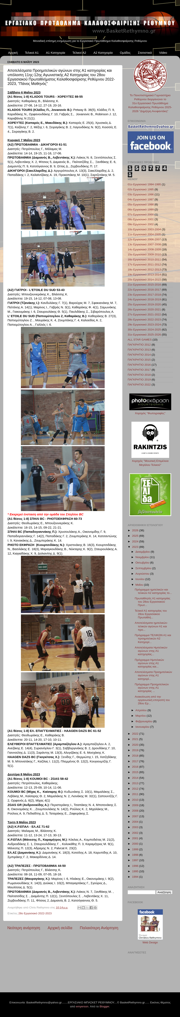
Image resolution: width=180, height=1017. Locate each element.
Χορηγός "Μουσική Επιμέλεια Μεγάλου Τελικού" (150, 460)
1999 (135, 849)
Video (163, 52)
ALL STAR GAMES (140, 339)
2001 (135, 838)
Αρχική (13, 52)
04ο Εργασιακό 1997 (141, 199)
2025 (135, 535)
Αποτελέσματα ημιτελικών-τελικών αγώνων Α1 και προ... (151, 626)
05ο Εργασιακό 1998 (141, 204)
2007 (135, 816)
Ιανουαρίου (142, 726)
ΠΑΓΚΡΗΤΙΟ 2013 (139, 349)
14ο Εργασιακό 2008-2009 (144, 249)
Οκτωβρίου (142, 562)
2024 (135, 541)
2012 (135, 788)
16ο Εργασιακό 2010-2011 (144, 259)
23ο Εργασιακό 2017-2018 (144, 294)
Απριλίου (141, 710)
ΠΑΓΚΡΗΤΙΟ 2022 (139, 384)
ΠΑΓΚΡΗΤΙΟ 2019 (139, 379)
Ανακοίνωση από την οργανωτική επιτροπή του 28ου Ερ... (152, 700)
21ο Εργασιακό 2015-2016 (144, 284)
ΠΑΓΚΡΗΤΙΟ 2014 (139, 354)
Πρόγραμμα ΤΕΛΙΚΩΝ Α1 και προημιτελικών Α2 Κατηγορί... (153, 638)
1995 (135, 871)
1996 (135, 865)
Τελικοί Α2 (79, 52)
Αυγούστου (142, 573)
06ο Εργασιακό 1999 (141, 209)
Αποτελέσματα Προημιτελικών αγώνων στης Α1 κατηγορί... (153, 675)
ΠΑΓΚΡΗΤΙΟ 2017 (139, 369)
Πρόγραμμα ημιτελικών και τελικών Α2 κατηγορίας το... (153, 591)
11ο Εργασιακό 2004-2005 (144, 234)
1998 (135, 854)
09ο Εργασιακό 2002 (141, 224)
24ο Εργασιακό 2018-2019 (144, 299)
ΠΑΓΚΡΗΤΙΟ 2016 (139, 364)
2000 (135, 843)
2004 (135, 821)
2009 (135, 805)
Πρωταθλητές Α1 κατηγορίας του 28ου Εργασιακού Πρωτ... (152, 602)
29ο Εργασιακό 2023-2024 (144, 324)
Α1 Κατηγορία (55, 52)
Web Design (150, 942)
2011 (135, 794)
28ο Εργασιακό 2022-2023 (35, 913)
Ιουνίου (140, 579)
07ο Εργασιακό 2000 (141, 214)
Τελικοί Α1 (32, 52)
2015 (135, 772)
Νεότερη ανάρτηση (23, 928)
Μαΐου (139, 584)
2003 (135, 827)
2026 (135, 530)
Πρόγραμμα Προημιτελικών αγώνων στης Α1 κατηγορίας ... (152, 688)
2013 (135, 783)
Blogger (104, 1006)
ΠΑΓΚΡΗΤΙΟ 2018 (139, 374)
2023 (135, 546)
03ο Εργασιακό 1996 (141, 194)
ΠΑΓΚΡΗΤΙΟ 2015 (139, 359)
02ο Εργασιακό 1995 (141, 189)
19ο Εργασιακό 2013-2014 (144, 274)
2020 (135, 744)
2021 (135, 739)
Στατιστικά (145, 52)
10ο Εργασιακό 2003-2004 (144, 229)
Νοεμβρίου (142, 557)
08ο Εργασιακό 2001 (141, 219)
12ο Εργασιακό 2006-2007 (144, 239)
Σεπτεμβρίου (143, 568)
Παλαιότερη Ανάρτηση (99, 928)
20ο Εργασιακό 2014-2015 (144, 279)
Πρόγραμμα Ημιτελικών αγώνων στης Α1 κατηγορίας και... (149, 663)
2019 (135, 750)
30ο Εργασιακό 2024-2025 (144, 329)
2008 (135, 810)
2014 (135, 777)
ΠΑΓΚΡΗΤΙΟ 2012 (139, 344)
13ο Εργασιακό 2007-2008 (144, 244)
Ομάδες (125, 52)
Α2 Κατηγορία (103, 52)
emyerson (82, 1006)
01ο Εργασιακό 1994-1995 (144, 184)
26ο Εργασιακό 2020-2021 (144, 309)
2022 (135, 733)
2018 (135, 755)
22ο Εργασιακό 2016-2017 (144, 289)
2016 (135, 766)
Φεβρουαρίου (144, 721)
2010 (135, 799)
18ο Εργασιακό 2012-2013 (144, 269)
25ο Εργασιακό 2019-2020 (144, 304)
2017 (135, 761)
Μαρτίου (141, 715)
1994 (135, 876)
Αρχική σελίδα (60, 928)
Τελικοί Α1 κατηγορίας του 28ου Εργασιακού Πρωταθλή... (151, 614)
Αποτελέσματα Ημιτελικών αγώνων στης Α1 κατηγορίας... (151, 651)
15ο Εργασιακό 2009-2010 (144, 254)
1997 (135, 860)
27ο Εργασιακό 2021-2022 (144, 314)
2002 (135, 832)
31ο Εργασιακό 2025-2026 (144, 334)
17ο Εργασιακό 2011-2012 (144, 264)
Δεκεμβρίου (143, 551)
